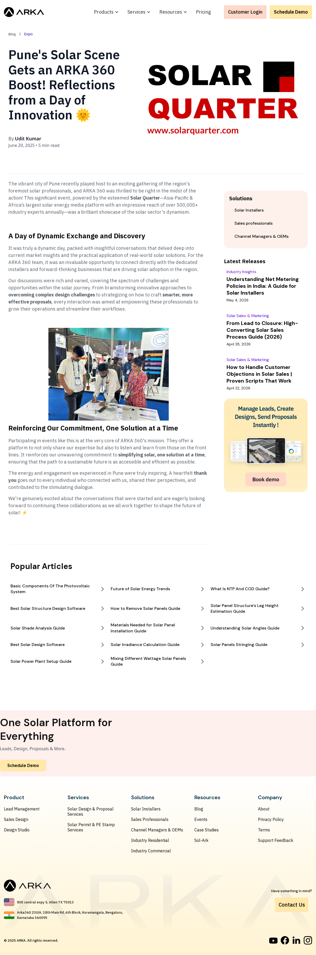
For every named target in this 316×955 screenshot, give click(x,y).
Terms (264, 829)
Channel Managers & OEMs (157, 829)
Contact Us (292, 904)
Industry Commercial (151, 850)
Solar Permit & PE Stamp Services (91, 827)
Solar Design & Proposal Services (90, 811)
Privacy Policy (271, 819)
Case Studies (206, 829)
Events (200, 819)
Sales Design (16, 819)
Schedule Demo (291, 12)
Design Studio (17, 829)
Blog (198, 809)
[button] (106, 12)
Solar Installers (146, 809)
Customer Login (245, 12)
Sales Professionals (149, 819)
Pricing (203, 12)
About (263, 809)
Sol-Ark (201, 840)
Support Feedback (275, 840)
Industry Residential (150, 840)
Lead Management (22, 809)
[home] (24, 12)
